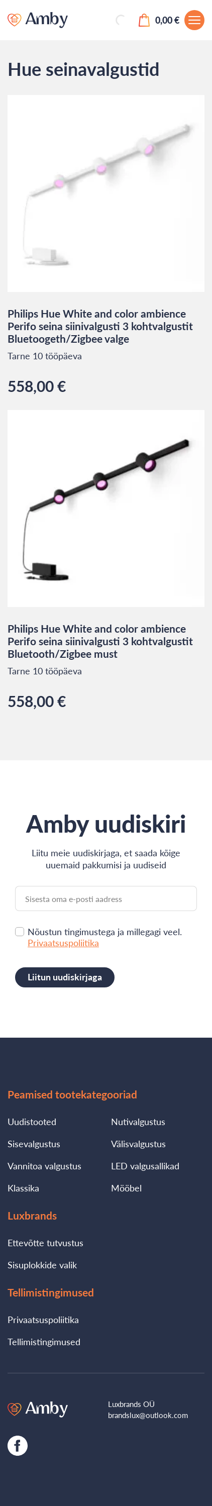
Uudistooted (32, 1121)
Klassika (23, 1187)
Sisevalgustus (34, 1143)
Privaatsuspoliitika (63, 942)
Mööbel (126, 1187)
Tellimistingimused (44, 1341)
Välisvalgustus (138, 1143)
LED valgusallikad (145, 1165)
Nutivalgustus (138, 1121)
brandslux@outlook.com (148, 1415)
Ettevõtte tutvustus (45, 1242)
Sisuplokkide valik (42, 1264)
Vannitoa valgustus (44, 1165)
